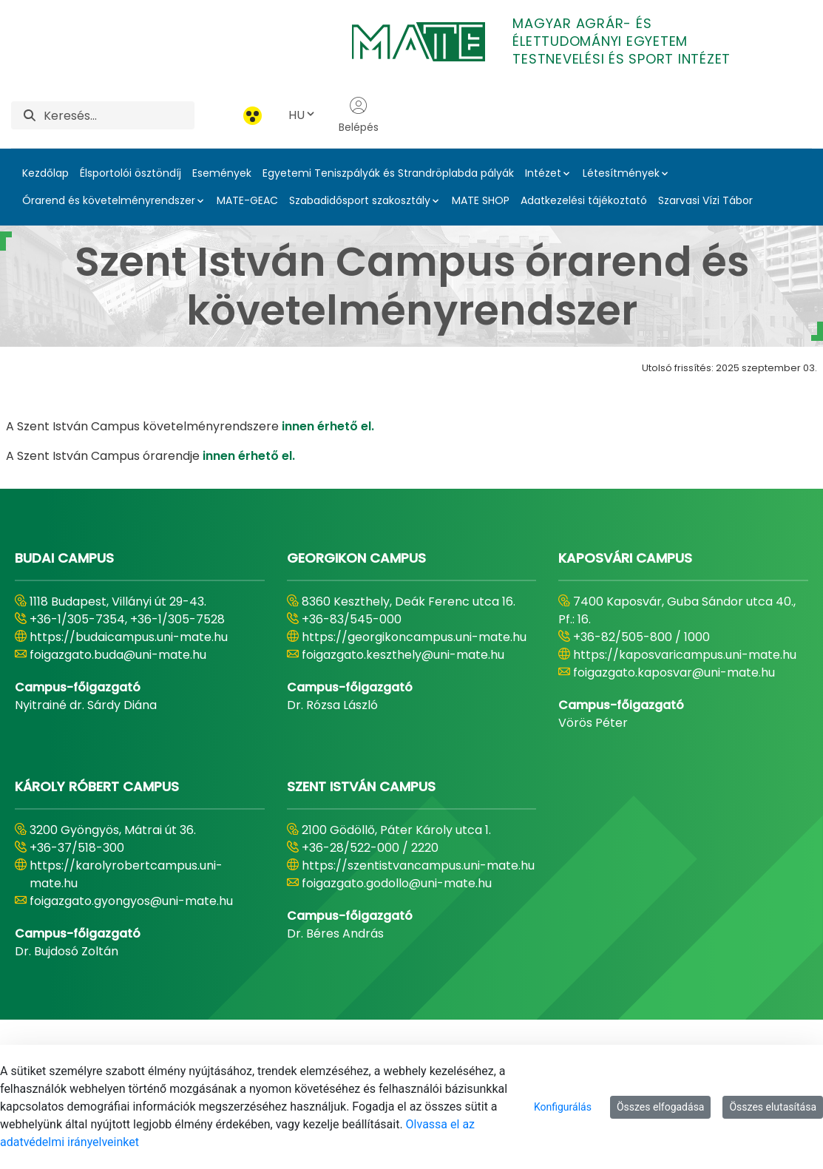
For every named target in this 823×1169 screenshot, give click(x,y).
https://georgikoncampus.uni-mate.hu (414, 637)
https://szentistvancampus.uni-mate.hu (418, 865)
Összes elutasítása (772, 1107)
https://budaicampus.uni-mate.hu (129, 637)
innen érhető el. (328, 426)
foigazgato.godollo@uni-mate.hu (397, 883)
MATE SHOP (480, 200)
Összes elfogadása (661, 1107)
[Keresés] (119, 115)
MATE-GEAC (247, 200)
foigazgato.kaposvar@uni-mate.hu (674, 672)
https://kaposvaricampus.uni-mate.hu (684, 654)
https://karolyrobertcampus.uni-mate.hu (126, 874)
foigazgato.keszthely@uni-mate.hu (403, 654)
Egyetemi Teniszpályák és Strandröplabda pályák (388, 173)
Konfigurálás (563, 1107)
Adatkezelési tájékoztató (584, 200)
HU (302, 114)
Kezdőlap (45, 173)
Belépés (359, 115)
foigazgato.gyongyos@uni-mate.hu (131, 900)
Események (221, 173)
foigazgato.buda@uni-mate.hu (118, 654)
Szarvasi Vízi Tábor (705, 200)
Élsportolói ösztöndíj (130, 173)
